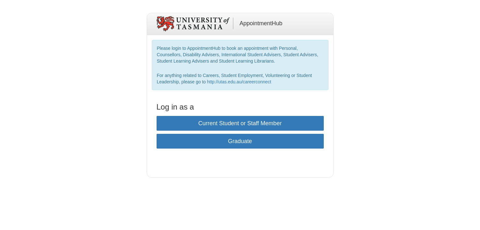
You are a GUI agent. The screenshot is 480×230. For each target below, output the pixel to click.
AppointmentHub (261, 23)
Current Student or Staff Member (240, 123)
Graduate (240, 141)
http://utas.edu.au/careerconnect (239, 81)
